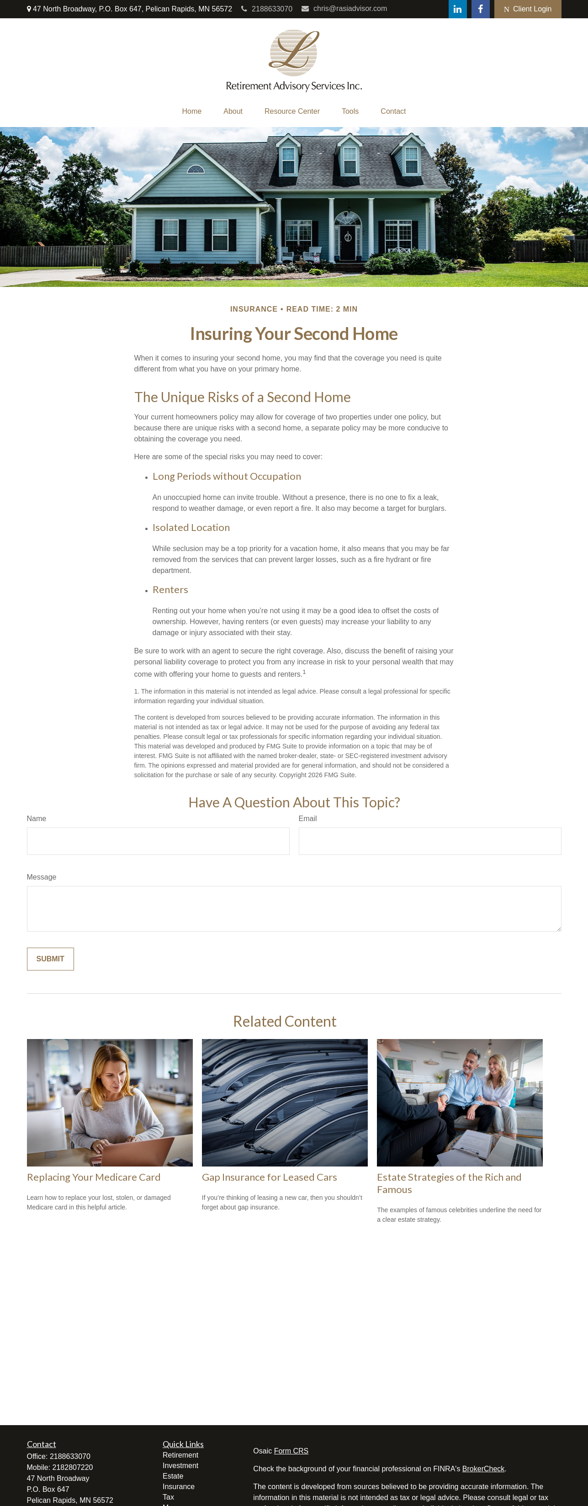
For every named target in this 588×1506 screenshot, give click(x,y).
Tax (168, 1497)
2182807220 (73, 1467)
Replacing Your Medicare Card (94, 1177)
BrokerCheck (483, 1469)
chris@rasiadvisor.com (344, 8)
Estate (173, 1476)
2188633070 (266, 9)
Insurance (179, 1486)
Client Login (528, 9)
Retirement (180, 1455)
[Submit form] (50, 959)
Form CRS (291, 1451)
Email (308, 818)
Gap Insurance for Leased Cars (269, 1177)
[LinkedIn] (458, 9)
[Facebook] (480, 9)
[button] (192, 111)
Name (37, 818)
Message (42, 877)
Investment (180, 1465)
